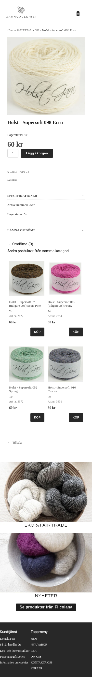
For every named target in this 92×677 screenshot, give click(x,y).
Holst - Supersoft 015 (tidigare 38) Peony (61, 303)
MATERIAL (24, 30)
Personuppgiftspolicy (12, 656)
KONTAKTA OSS (42, 662)
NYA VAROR (39, 644)
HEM (34, 638)
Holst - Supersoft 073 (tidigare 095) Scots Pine (25, 303)
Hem (10, 30)
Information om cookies (14, 662)
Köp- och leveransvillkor (14, 650)
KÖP (37, 332)
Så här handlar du (10, 644)
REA (34, 650)
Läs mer (12, 179)
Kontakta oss (7, 638)
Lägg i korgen (37, 153)
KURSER (36, 668)
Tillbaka (14, 442)
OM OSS (36, 656)
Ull (37, 30)
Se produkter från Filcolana (46, 607)
